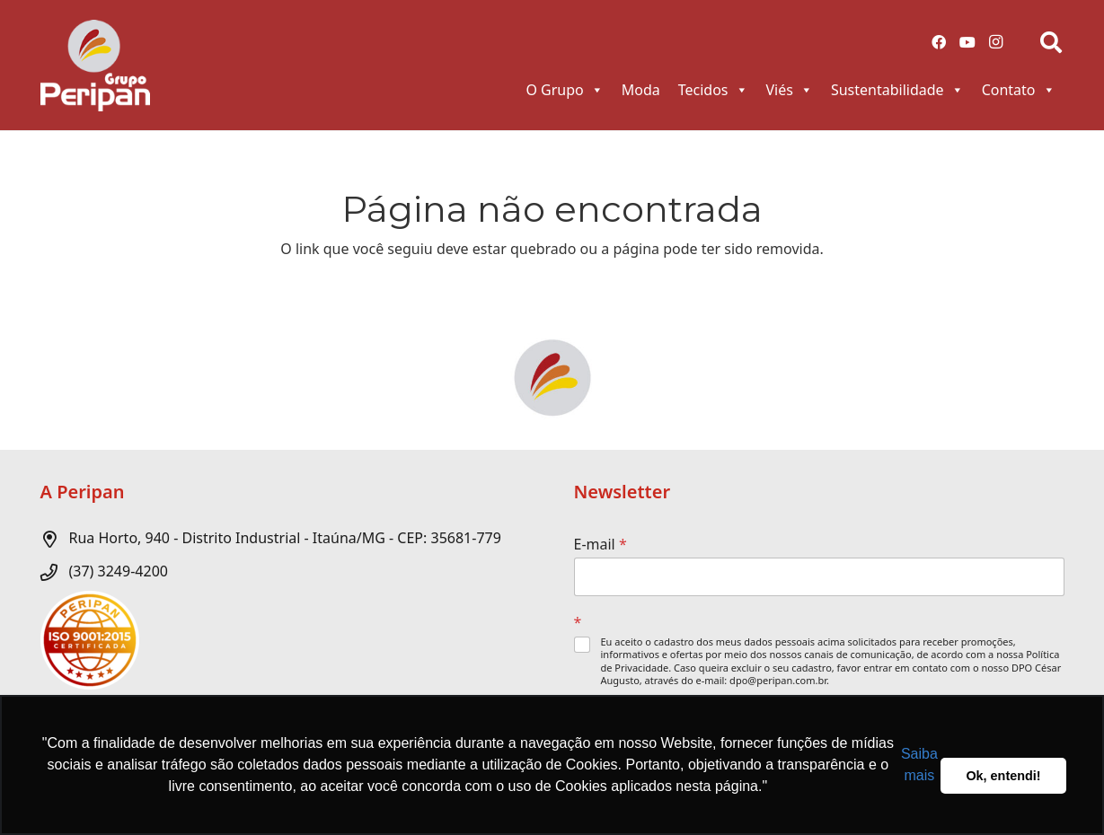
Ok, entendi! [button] (1003, 776)
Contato (1018, 90)
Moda (641, 90)
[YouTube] (967, 42)
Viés (789, 90)
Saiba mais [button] (919, 764)
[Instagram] (996, 42)
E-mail (600, 544)
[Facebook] (938, 42)
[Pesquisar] (1051, 42)
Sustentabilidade (897, 90)
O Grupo (564, 90)
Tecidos (713, 90)
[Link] (95, 65)
